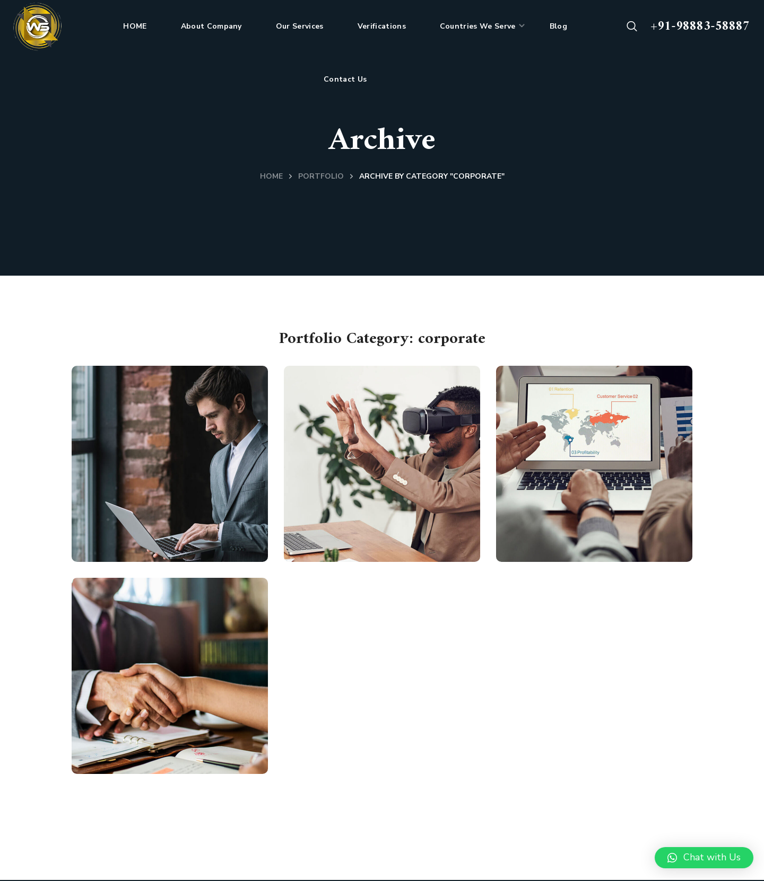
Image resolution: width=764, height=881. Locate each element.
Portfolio (321, 176)
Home (271, 176)
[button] (632, 26)
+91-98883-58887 (700, 26)
